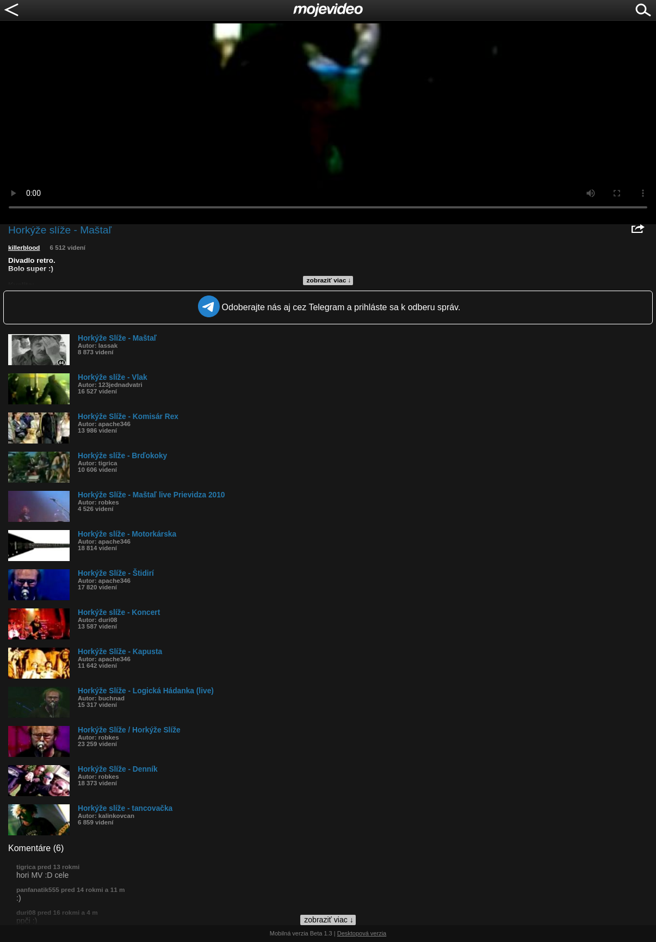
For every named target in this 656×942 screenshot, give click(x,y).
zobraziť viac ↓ (329, 280)
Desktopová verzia (362, 933)
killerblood (24, 247)
